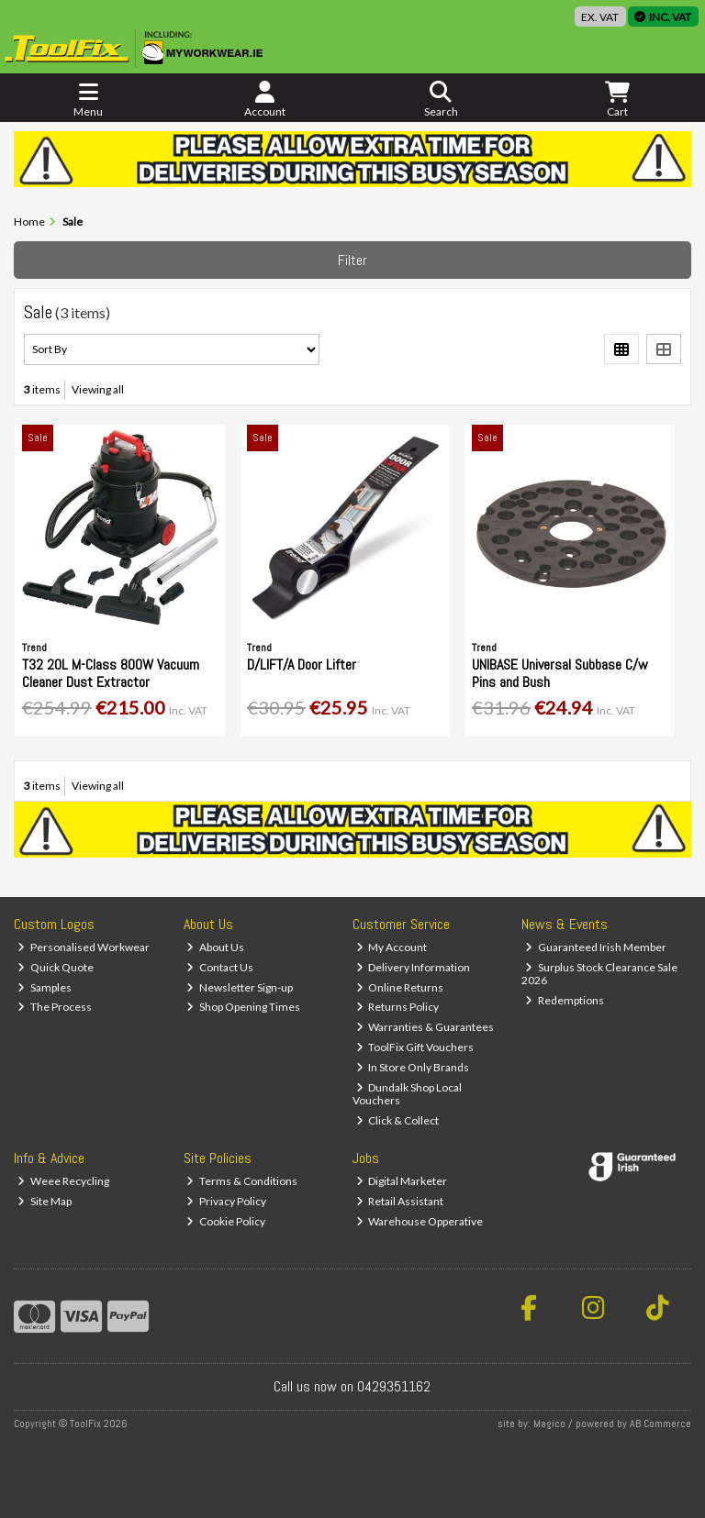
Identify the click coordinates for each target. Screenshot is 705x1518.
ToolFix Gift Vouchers (415, 1047)
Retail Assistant (400, 1201)
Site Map (44, 1201)
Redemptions (564, 1000)
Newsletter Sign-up (239, 987)
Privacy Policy (226, 1201)
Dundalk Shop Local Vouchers (407, 1093)
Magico (549, 1423)
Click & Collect (398, 1120)
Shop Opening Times (243, 1007)
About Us (215, 947)
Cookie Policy (225, 1221)
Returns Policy (398, 1007)
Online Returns (400, 987)
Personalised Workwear (83, 947)
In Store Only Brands (413, 1067)
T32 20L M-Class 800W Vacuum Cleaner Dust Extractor (110, 673)
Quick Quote (55, 967)
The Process (54, 1007)
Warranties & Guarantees (425, 1027)
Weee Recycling (63, 1181)
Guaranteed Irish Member (595, 947)
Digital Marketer (402, 1181)
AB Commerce (660, 1423)
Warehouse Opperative (420, 1221)
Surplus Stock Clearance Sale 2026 (599, 973)
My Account (392, 947)
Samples (44, 987)
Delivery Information (413, 967)
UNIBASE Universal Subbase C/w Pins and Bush (560, 673)
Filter (352, 260)
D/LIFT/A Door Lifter (301, 664)
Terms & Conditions (241, 1181)
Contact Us (219, 967)
